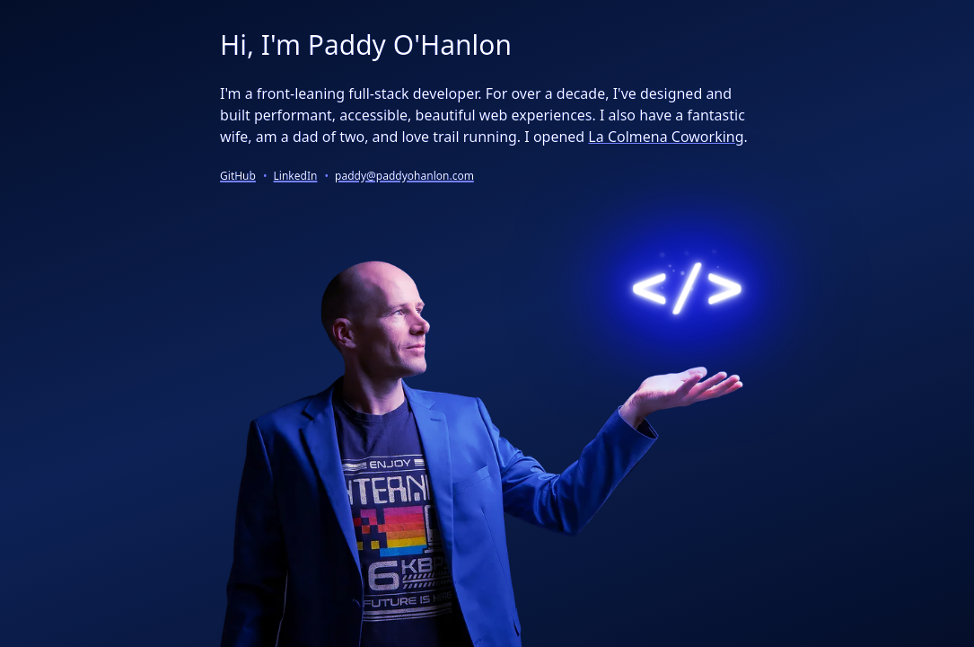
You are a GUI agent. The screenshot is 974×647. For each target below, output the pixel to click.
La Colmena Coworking (665, 136)
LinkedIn (296, 175)
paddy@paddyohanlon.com (404, 175)
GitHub (238, 175)
